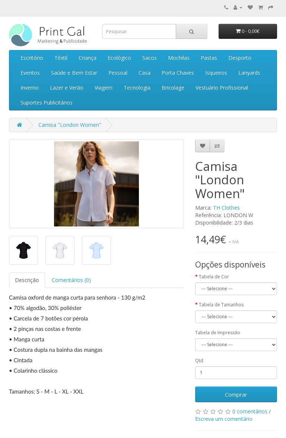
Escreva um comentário (223, 418)
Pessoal (117, 72)
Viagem (103, 87)
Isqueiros (216, 72)
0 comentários (249, 411)
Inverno (29, 87)
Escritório (31, 57)
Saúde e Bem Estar (74, 72)
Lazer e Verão (66, 87)
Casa (144, 72)
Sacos (149, 57)
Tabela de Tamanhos (221, 304)
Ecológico (119, 57)
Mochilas (179, 57)
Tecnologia (137, 87)
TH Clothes (226, 207)
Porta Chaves (178, 72)
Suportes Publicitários (46, 102)
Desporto (239, 57)
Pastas (209, 57)
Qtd (199, 360)
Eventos (30, 72)
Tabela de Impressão (217, 332)
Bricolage (173, 87)
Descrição (27, 280)
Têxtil (60, 57)
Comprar (236, 394)
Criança (87, 57)
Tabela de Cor (214, 276)
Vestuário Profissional (222, 87)
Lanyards (249, 72)
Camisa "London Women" (69, 124)
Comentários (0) (71, 280)
